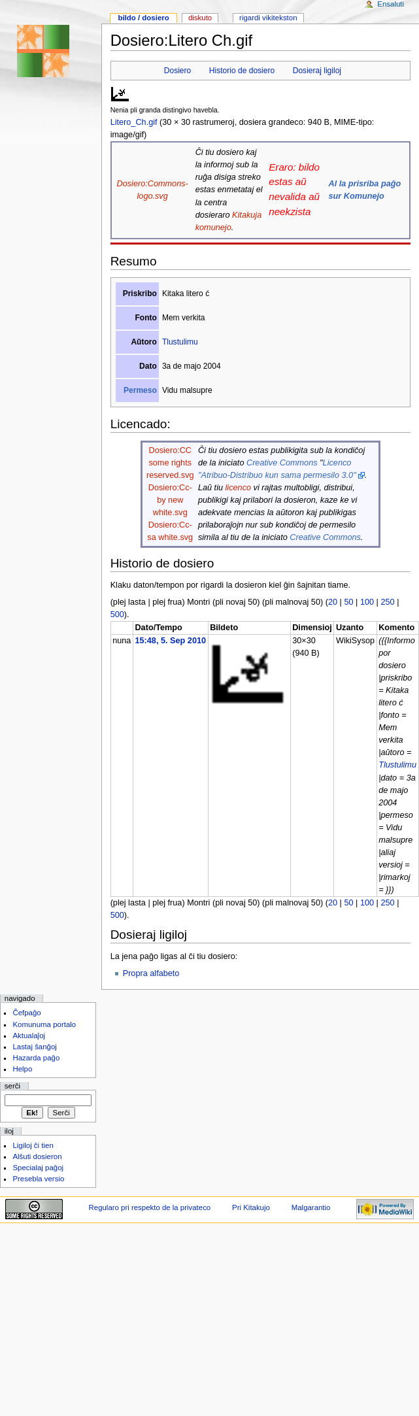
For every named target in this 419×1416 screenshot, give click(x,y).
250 (387, 602)
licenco (239, 487)
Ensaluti (390, 4)
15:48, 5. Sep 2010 (170, 640)
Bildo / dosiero (143, 18)
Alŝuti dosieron (36, 1156)
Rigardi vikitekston (268, 18)
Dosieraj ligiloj (317, 70)
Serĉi (12, 1086)
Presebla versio (38, 1179)
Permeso (140, 390)
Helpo (22, 1069)
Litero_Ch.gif (134, 122)
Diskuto (200, 18)
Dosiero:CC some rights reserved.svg (170, 463)
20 (332, 602)
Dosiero (178, 70)
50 (348, 602)
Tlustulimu (180, 341)
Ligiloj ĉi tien (32, 1145)
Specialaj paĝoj (37, 1168)
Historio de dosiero (242, 70)
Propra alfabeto (151, 973)
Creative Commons (282, 462)
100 (367, 602)
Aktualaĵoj (28, 1035)
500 (117, 614)
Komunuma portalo (44, 1024)
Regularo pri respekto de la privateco (150, 1207)
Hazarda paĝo (35, 1058)
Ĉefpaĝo (26, 1013)
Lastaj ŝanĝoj (34, 1047)
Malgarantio (311, 1207)
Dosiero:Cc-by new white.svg (170, 500)
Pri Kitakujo (251, 1207)
